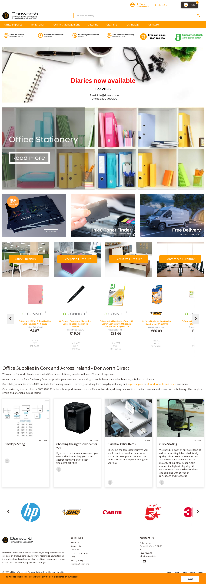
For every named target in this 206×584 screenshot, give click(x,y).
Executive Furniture (128, 259)
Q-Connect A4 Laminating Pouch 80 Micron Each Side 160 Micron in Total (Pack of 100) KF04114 (156, 324)
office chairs (153, 383)
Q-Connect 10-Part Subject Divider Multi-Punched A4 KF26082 (76, 322)
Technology (132, 24)
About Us (75, 542)
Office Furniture (26, 259)
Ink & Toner (37, 24)
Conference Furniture (180, 259)
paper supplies (135, 383)
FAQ (73, 556)
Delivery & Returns (79, 553)
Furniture (153, 24)
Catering (93, 24)
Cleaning (111, 24)
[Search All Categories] (137, 15)
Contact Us (76, 546)
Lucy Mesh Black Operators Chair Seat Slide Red (34, 322)
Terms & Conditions (80, 564)
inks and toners (168, 383)
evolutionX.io (58, 572)
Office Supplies (13, 24)
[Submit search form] (198, 15)
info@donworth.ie (148, 556)
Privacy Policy (77, 560)
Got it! (190, 579)
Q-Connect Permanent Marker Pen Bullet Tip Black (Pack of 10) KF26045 (116, 324)
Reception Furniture (77, 259)
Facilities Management (66, 24)
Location (75, 549)
